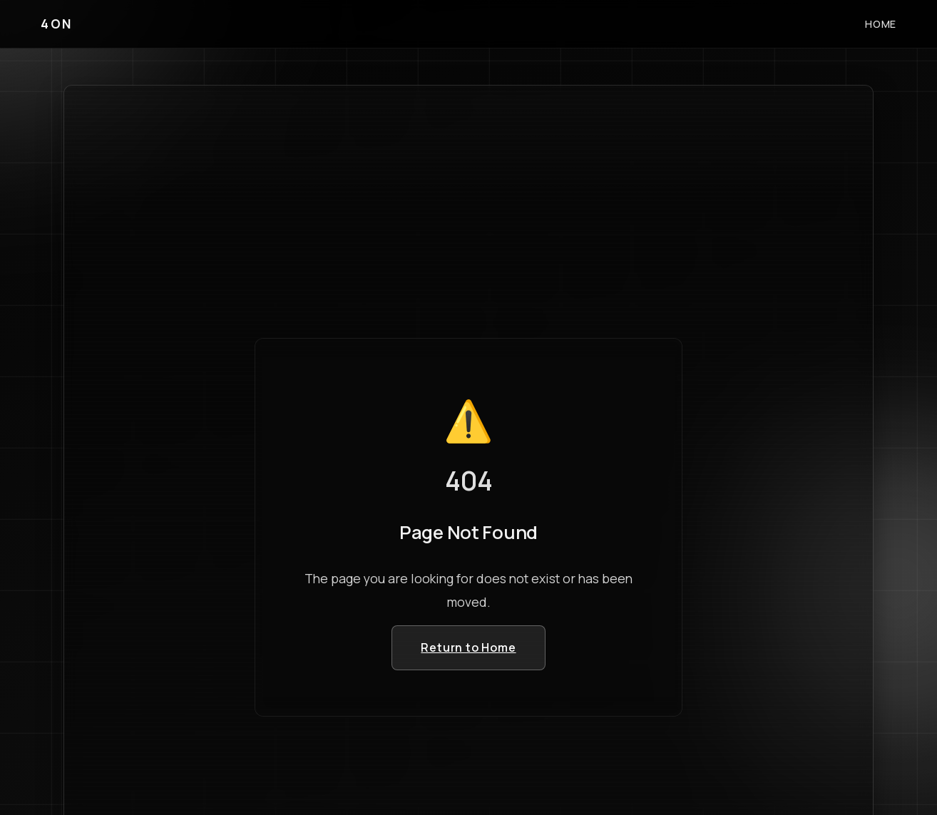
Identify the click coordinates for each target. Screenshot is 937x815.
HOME (880, 24)
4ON (57, 23)
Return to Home (468, 647)
